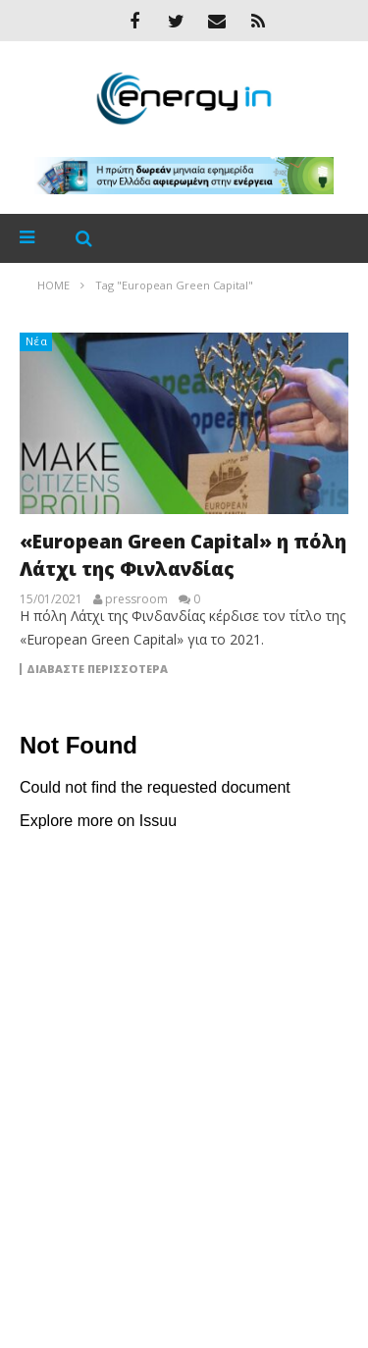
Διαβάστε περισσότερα (97, 669)
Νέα (37, 341)
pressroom (136, 599)
